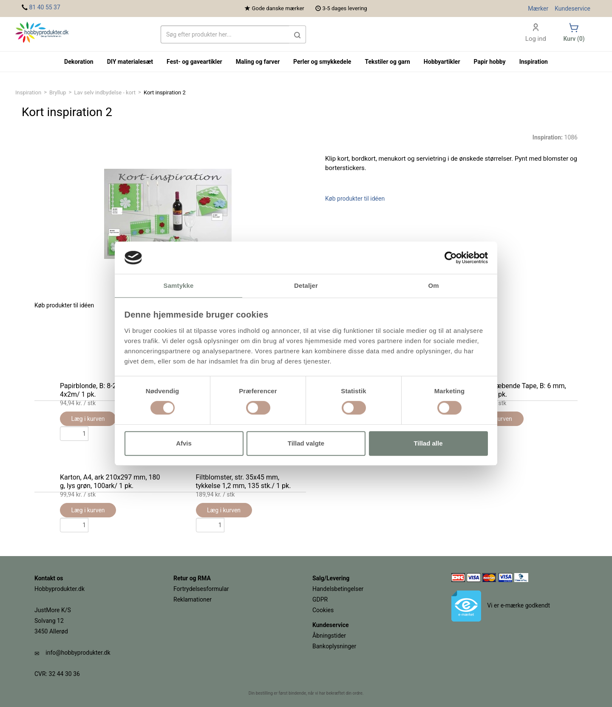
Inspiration (28, 92)
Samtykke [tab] (179, 286)
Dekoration (79, 61)
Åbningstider (329, 635)
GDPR (320, 599)
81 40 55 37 (44, 7)
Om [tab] (433, 286)
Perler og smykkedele (322, 61)
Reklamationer (192, 599)
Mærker (538, 8)
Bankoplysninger (334, 646)
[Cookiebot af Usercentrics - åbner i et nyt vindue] (451, 257)
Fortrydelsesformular (201, 588)
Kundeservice (572, 8)
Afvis (184, 443)
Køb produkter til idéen (355, 198)
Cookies (323, 610)
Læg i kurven (88, 510)
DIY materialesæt (130, 61)
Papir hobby (490, 61)
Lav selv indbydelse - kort (105, 92)
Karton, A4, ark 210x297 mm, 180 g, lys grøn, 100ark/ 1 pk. (110, 481)
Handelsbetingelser (337, 588)
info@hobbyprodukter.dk (77, 652)
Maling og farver (258, 61)
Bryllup (57, 92)
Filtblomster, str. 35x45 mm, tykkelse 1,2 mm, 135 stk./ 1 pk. (243, 481)
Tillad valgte (306, 443)
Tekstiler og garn (387, 61)
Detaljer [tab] (306, 286)
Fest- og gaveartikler (194, 61)
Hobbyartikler (442, 61)
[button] (297, 34)
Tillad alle (428, 443)
